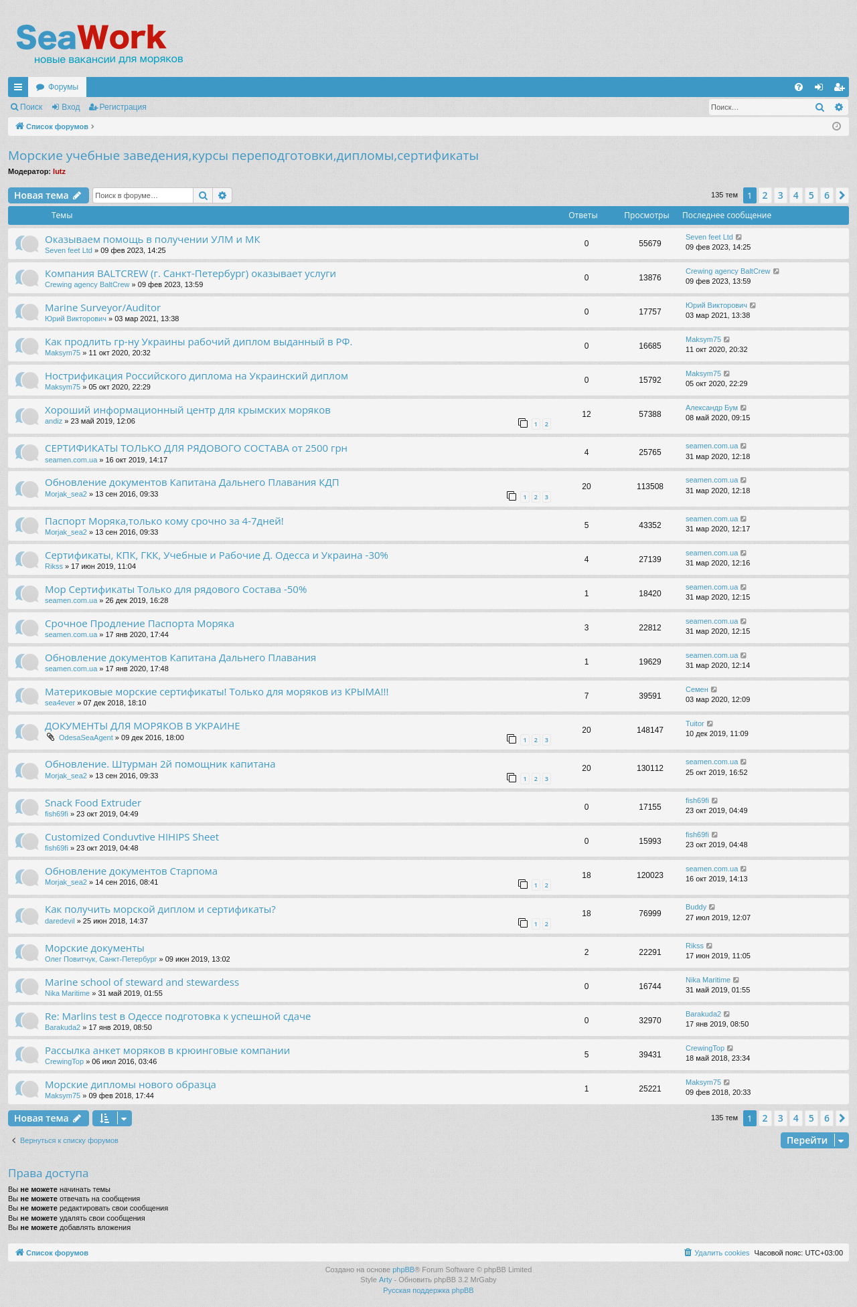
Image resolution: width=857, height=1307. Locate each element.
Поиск (31, 107)
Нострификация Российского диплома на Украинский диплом (196, 375)
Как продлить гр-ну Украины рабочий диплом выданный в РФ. (198, 341)
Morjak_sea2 (66, 494)
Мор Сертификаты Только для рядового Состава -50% (176, 589)
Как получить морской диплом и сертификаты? (160, 909)
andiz (53, 421)
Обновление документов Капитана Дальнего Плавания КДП (192, 482)
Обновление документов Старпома (131, 870)
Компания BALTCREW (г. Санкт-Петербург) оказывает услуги (190, 273)
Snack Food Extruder (93, 802)
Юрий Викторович (75, 319)
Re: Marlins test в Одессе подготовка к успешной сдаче (178, 1016)
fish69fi (56, 814)
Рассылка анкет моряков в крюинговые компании (167, 1050)
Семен (697, 689)
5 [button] (811, 195)
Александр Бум (712, 408)
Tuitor (695, 723)
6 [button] (827, 195)
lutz (59, 171)
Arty (385, 1280)
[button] (842, 195)
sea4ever (60, 703)
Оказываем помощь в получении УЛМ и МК (152, 239)
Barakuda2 (62, 1027)
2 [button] (765, 195)
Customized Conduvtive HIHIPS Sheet (132, 836)
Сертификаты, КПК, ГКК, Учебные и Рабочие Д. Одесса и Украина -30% (216, 554)
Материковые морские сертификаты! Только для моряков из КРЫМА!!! (216, 691)
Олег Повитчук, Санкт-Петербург (101, 959)
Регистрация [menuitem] (841, 89)
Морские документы (95, 947)
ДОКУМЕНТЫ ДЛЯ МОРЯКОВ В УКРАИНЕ (142, 725)
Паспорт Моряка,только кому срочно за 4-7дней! (164, 520)
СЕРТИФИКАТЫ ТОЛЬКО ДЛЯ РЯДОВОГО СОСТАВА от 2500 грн (196, 447)
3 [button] (780, 195)
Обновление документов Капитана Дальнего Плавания (180, 657)
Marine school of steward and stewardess (142, 981)
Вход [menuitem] (822, 89)
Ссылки (20, 89)
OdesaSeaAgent (86, 737)
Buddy (696, 907)
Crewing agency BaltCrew (87, 284)
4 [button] (796, 195)
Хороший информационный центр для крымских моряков (188, 409)
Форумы (63, 87)
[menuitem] (799, 87)
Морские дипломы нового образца (130, 1084)
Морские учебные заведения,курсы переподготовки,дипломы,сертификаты (243, 155)
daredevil (60, 921)
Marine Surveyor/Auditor (103, 307)
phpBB (403, 1270)
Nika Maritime (67, 993)
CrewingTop (64, 1061)
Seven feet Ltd (68, 250)
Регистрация (123, 107)
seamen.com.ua (71, 460)
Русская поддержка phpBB (428, 1290)
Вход (71, 107)
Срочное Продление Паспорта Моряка (139, 623)
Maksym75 (62, 353)
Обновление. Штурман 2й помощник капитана (160, 763)
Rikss (54, 566)
